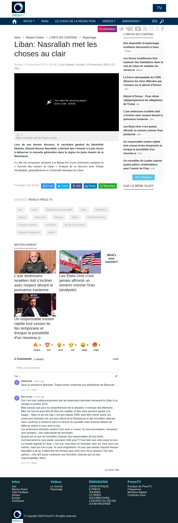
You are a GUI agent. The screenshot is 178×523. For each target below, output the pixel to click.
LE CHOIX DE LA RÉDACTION (75, 21)
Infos (17, 37)
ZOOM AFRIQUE (99, 486)
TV (159, 8)
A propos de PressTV (140, 486)
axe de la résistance (75, 225)
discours (58, 217)
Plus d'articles (143, 177)
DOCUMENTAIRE (99, 498)
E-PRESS (94, 489)
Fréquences (134, 489)
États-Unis (40, 217)
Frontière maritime (27, 225)
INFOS (27, 21)
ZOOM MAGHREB (99, 503)
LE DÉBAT (95, 495)
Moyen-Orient (35, 37)
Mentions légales (137, 492)
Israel (34, 209)
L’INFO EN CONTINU (63, 37)
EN (154, 21)
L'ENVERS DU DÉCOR (102, 501)
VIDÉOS (107, 21)
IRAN (44, 21)
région (75, 217)
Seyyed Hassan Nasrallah (59, 209)
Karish (51, 232)
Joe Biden (51, 225)
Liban (83, 209)
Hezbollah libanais (96, 217)
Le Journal (56, 486)
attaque (22, 217)
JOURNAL (95, 492)
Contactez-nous (137, 495)
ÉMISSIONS (130, 21)
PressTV (134, 482)
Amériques (18, 501)
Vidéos (55, 482)
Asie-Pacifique (20, 492)
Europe (16, 498)
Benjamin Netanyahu (28, 232)
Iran (20, 209)
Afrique (16, 495)
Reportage (89, 37)
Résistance (101, 209)
